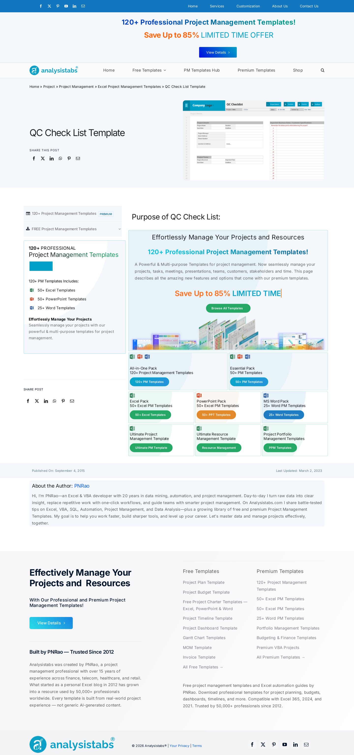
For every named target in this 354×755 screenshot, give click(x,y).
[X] (42, 158)
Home (34, 86)
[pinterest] (57, 6)
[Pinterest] (69, 158)
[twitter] (49, 6)
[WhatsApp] (60, 158)
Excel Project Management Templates (129, 86)
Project (49, 86)
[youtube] (66, 6)
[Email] (78, 158)
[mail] (83, 6)
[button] (322, 70)
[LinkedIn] (51, 158)
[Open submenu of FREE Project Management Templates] (122, 228)
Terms (197, 745)
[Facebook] (34, 158)
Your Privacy (179, 745)
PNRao (82, 485)
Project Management (76, 86)
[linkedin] (74, 6)
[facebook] (41, 6)
